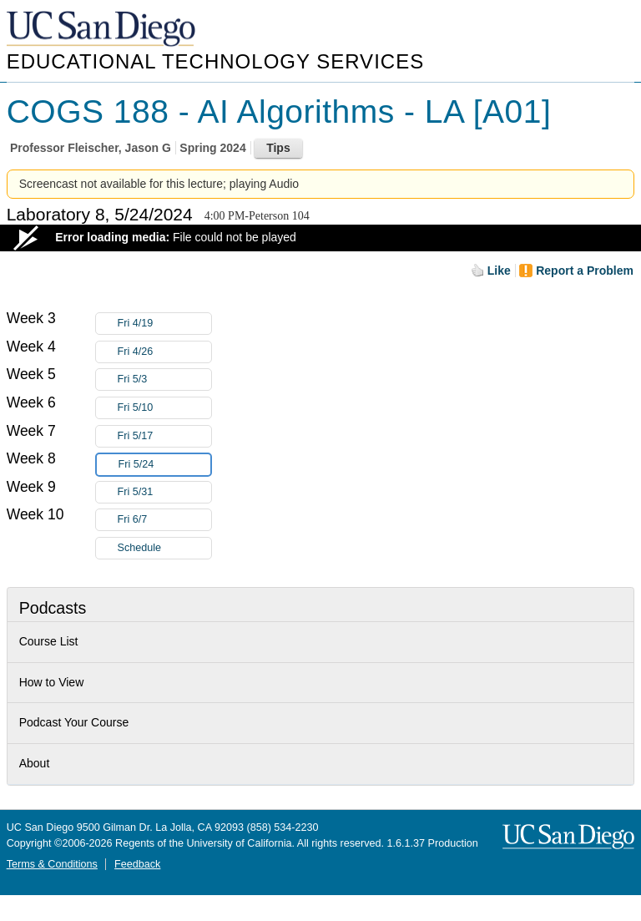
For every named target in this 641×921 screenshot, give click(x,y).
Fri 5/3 (164, 379)
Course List (48, 641)
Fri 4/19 (164, 323)
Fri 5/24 (164, 464)
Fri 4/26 (164, 352)
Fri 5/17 (164, 436)
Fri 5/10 (164, 407)
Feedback (137, 864)
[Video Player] (320, 238)
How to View (51, 682)
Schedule (140, 548)
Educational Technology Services (215, 61)
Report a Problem (584, 270)
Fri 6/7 (164, 519)
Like (499, 270)
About (34, 763)
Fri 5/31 (164, 492)
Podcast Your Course (74, 722)
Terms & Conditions (52, 864)
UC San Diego (103, 29)
